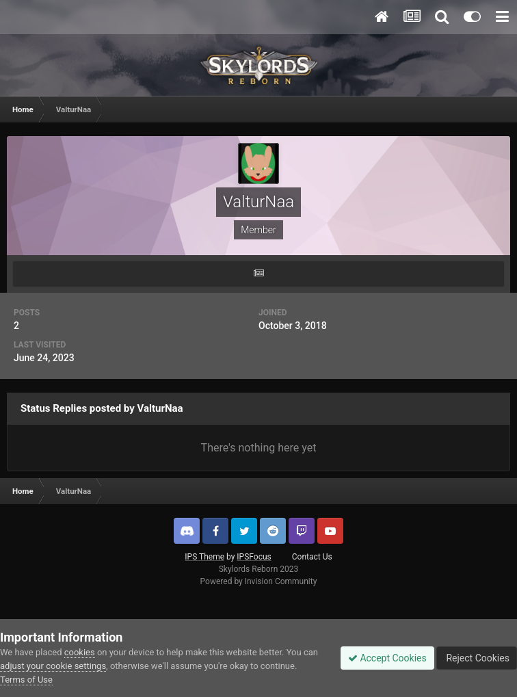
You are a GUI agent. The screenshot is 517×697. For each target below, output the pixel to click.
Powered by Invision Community (258, 581)
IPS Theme (204, 557)
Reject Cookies (476, 658)
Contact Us (312, 557)
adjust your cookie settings (53, 666)
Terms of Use (26, 679)
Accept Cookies (387, 658)
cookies (79, 652)
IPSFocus (254, 557)
